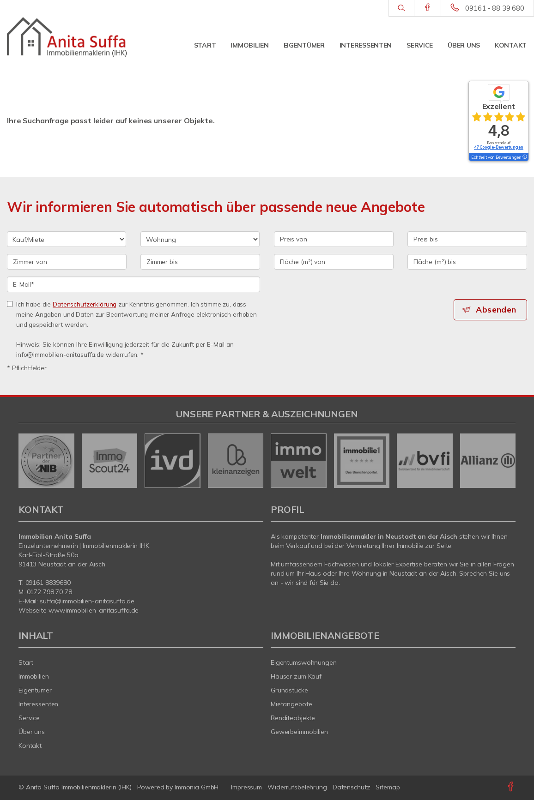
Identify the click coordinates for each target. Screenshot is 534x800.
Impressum (246, 787)
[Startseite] (67, 37)
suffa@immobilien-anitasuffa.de (87, 601)
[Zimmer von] (67, 262)
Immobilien (249, 45)
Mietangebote (291, 704)
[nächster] (505, 461)
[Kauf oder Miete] (66, 239)
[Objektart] (200, 239)
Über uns (464, 45)
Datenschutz (351, 787)
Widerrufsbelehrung (297, 787)
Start (205, 45)
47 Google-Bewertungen (498, 147)
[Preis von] (334, 239)
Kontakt (511, 45)
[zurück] (28, 461)
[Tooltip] (524, 157)
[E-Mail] (133, 284)
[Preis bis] (467, 239)
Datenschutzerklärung (84, 304)
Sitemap (388, 787)
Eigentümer (304, 45)
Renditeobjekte (293, 718)
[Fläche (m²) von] (334, 262)
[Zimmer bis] (200, 262)
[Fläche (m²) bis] (467, 262)
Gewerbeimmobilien (299, 732)
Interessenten (366, 45)
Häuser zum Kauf (296, 676)
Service (420, 45)
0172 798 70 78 (49, 592)
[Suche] (401, 8)
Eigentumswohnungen (304, 662)
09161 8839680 (48, 582)
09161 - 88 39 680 (494, 8)
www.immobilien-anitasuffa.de (94, 610)
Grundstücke (289, 690)
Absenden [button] (497, 309)
